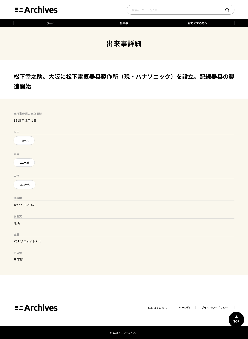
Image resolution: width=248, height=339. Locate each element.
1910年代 (25, 184)
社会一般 (24, 162)
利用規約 (184, 307)
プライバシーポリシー (214, 307)
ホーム (50, 23)
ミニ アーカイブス (128, 333)
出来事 (124, 23)
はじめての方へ (197, 23)
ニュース (24, 140)
